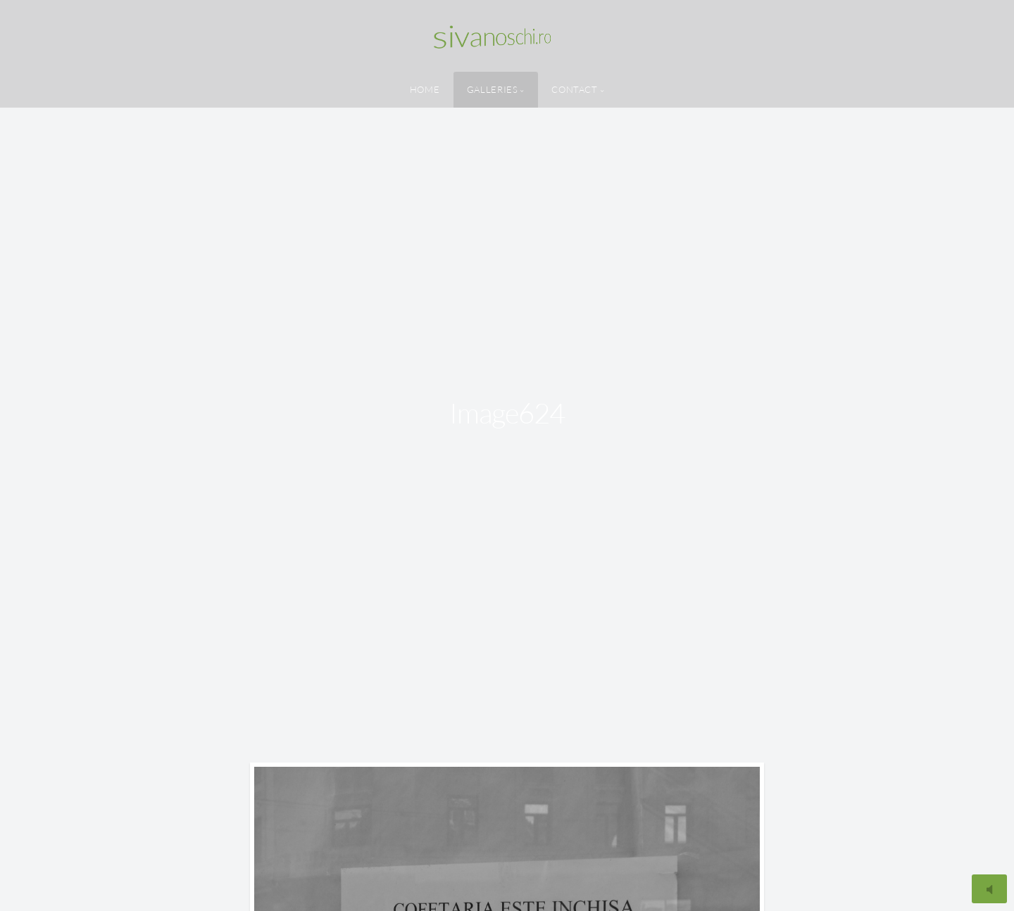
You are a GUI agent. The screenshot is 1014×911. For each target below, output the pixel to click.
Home (425, 89)
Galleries (492, 89)
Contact (574, 89)
